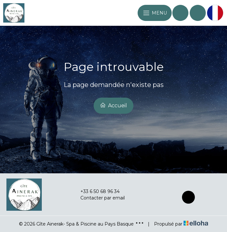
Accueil (113, 105)
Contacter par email (99, 198)
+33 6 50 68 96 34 (96, 191)
